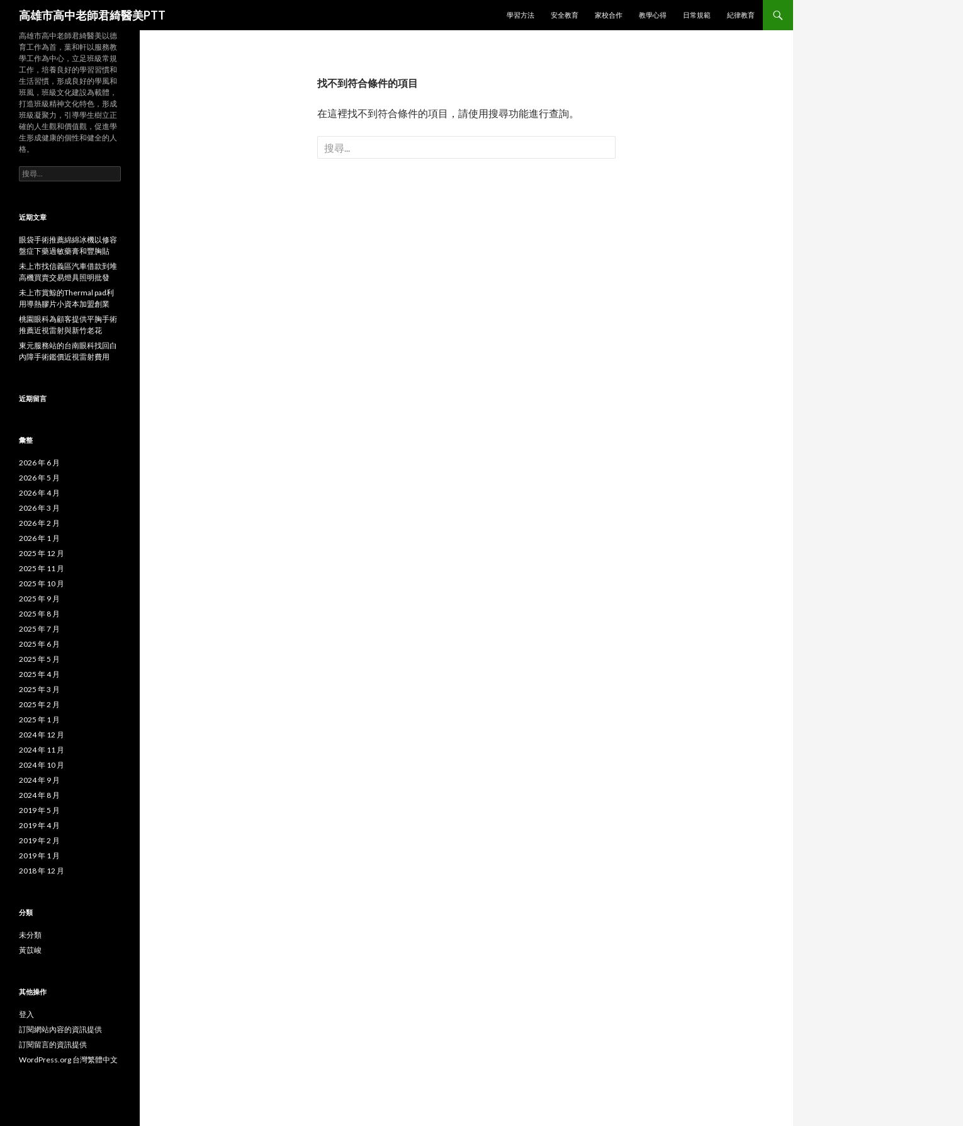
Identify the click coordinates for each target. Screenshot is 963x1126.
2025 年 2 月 (39, 704)
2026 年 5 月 (39, 477)
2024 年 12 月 (41, 734)
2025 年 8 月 (39, 613)
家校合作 (608, 15)
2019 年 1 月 (39, 855)
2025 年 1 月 (39, 719)
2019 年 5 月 (39, 810)
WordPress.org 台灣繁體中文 (68, 1059)
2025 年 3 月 (39, 689)
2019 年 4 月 (39, 825)
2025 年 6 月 (39, 644)
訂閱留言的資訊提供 (53, 1044)
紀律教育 (741, 15)
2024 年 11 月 (41, 749)
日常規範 (697, 15)
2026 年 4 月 (39, 493)
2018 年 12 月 (41, 870)
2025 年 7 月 (39, 629)
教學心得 (653, 15)
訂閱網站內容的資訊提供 (60, 1029)
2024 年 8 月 (39, 795)
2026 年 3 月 (39, 508)
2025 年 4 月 (39, 674)
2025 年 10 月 (41, 583)
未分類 (30, 935)
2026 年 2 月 (39, 523)
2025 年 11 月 (41, 568)
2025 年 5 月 (39, 659)
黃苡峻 (30, 950)
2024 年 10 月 (41, 765)
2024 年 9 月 (39, 780)
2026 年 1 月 (39, 538)
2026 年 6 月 (39, 462)
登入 (26, 1014)
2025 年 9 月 (39, 598)
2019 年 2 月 (39, 840)
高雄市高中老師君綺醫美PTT (92, 15)
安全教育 (564, 15)
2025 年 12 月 (41, 553)
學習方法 (520, 15)
